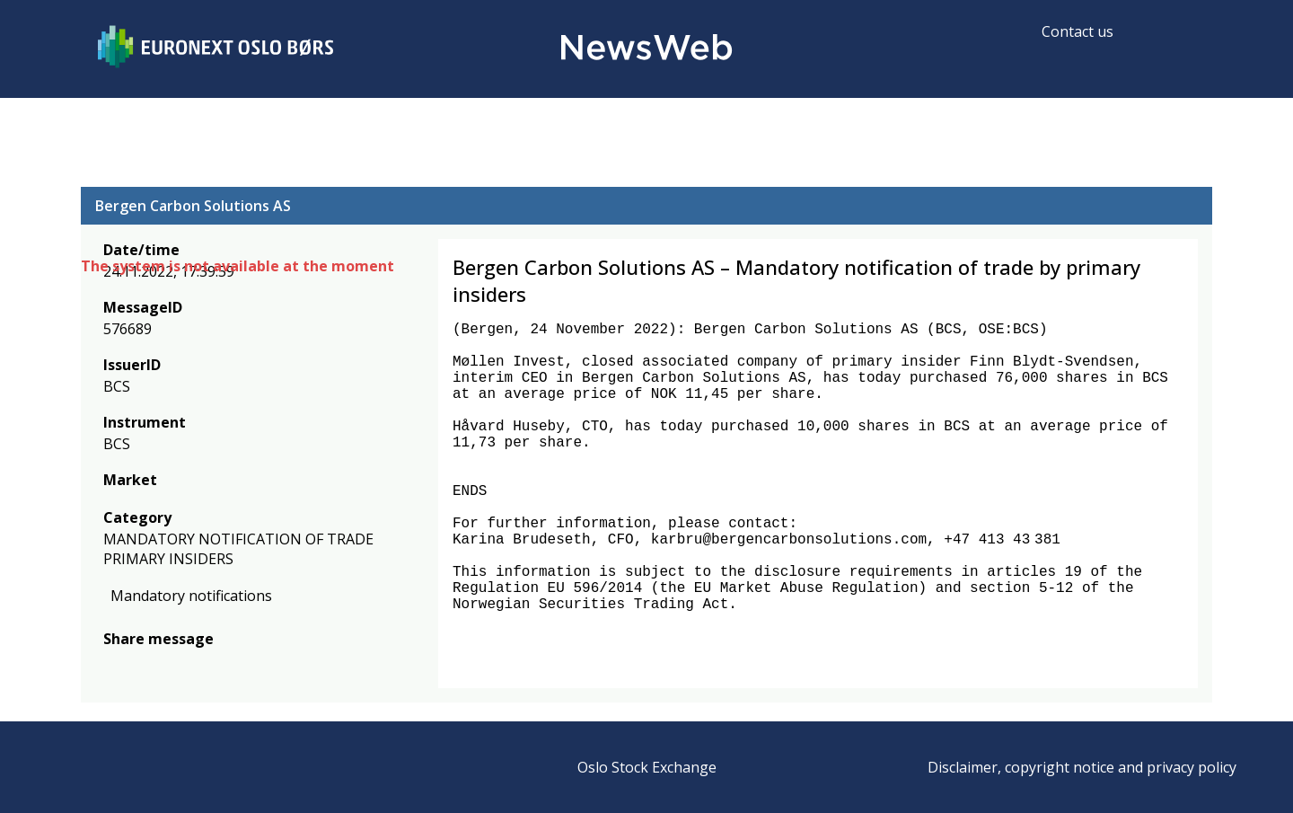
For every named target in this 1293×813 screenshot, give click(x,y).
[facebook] (113, 665)
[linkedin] (175, 665)
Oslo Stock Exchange (647, 767)
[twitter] (142, 665)
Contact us (1077, 31)
